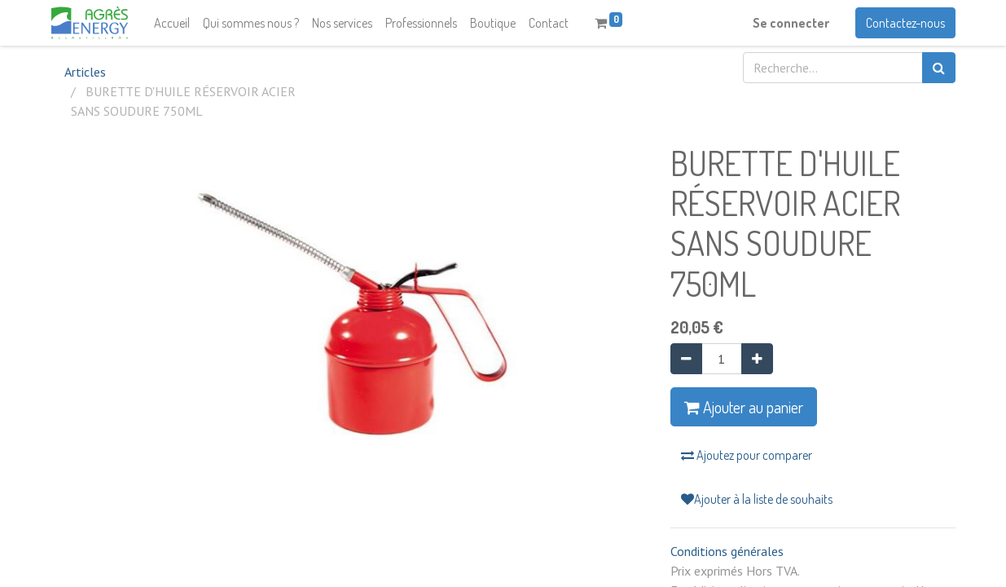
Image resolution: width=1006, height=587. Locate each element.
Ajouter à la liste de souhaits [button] (756, 499)
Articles (85, 72)
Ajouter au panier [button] (743, 406)
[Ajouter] (757, 358)
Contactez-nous (905, 23)
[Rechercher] (938, 67)
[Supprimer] (686, 358)
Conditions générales (727, 551)
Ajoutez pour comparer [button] (746, 455)
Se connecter (791, 23)
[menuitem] (171, 23)
